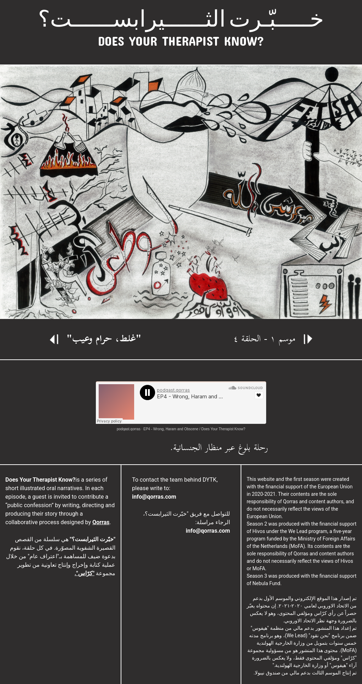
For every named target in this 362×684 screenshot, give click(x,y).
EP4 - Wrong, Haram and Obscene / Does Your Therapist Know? (194, 429)
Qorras (100, 522)
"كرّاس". (84, 573)
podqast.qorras (129, 429)
